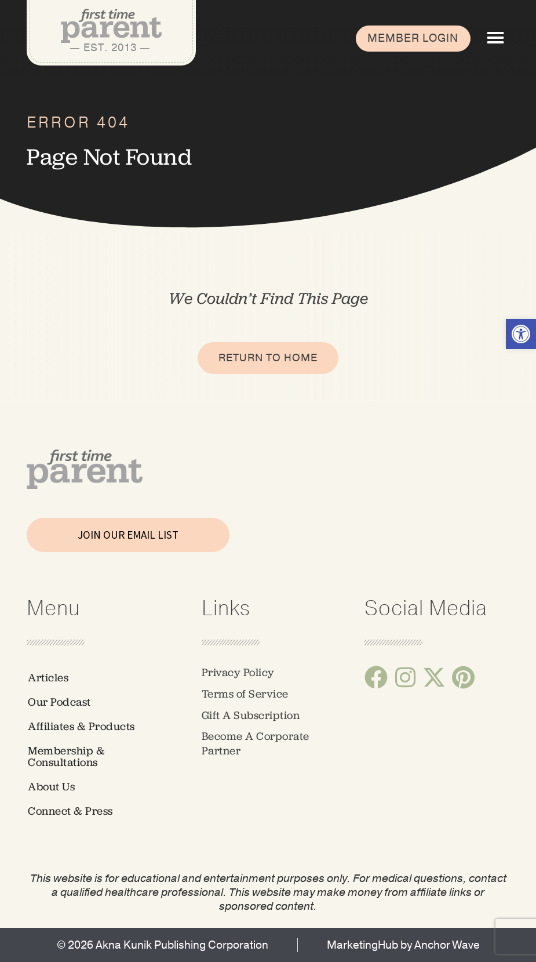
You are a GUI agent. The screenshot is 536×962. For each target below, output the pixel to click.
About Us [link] (51, 786)
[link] (521, 334)
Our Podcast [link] (59, 702)
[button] (495, 38)
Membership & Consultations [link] (66, 756)
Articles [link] (48, 677)
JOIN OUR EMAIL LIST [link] (128, 535)
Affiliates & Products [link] (81, 726)
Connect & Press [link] (70, 811)
